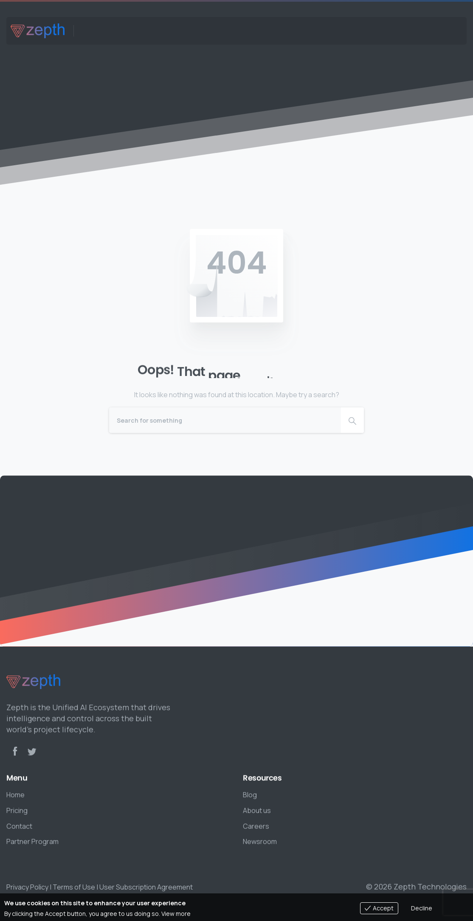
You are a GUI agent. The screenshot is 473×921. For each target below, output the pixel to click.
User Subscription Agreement (146, 887)
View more (176, 914)
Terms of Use (74, 887)
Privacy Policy (27, 887)
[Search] (225, 420)
